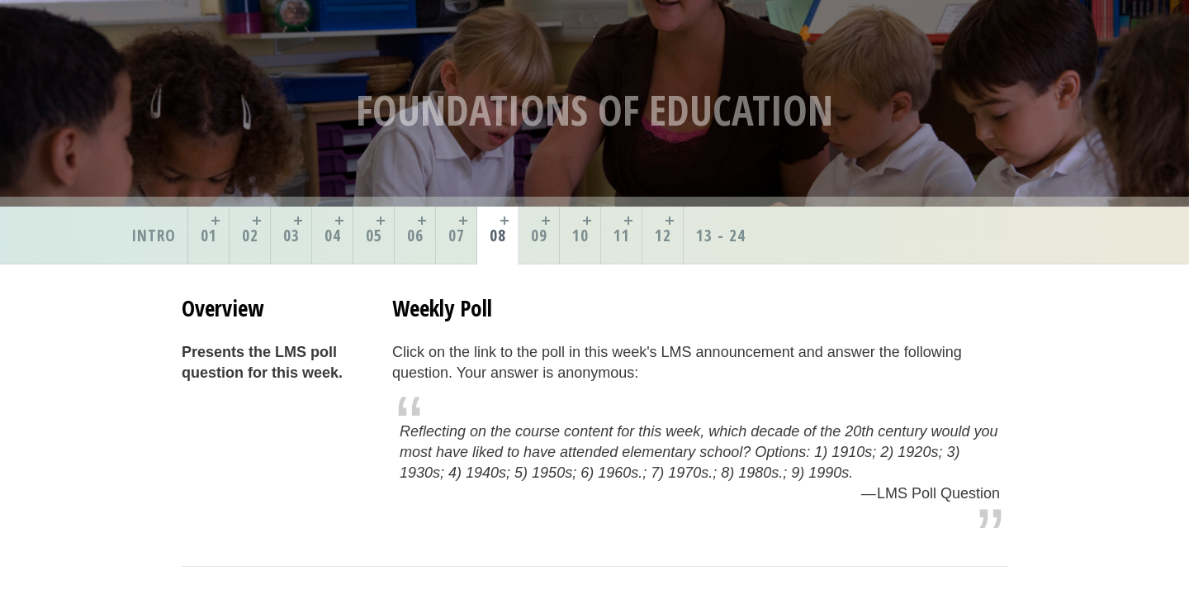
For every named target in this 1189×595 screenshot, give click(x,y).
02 (250, 235)
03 (291, 235)
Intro (153, 235)
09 (539, 235)
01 (209, 235)
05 (374, 235)
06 (415, 235)
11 (621, 235)
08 (498, 235)
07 (456, 235)
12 (663, 235)
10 (580, 235)
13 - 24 (721, 235)
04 (332, 235)
